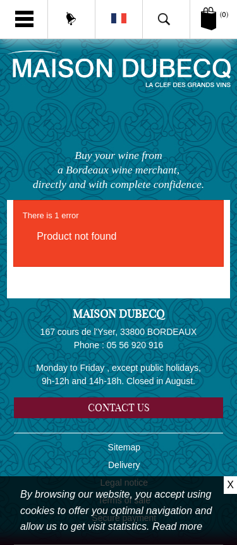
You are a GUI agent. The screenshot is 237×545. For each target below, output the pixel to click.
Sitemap (124, 447)
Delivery (124, 465)
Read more (177, 526)
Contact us (119, 407)
